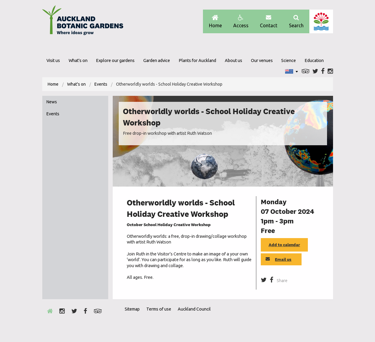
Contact (268, 21)
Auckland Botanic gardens (82, 21)
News (51, 101)
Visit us (53, 60)
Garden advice (156, 60)
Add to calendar (284, 244)
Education (314, 60)
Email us (279, 259)
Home (215, 21)
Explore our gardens (115, 60)
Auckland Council (321, 21)
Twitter (315, 71)
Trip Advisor (306, 71)
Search (296, 21)
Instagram (330, 71)
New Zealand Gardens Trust (321, 320)
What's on (78, 60)
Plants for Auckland (197, 60)
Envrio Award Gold (290, 320)
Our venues (262, 60)
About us (233, 60)
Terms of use (158, 309)
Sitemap (132, 309)
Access (241, 21)
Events (100, 84)
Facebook (323, 71)
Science (288, 60)
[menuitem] (53, 84)
